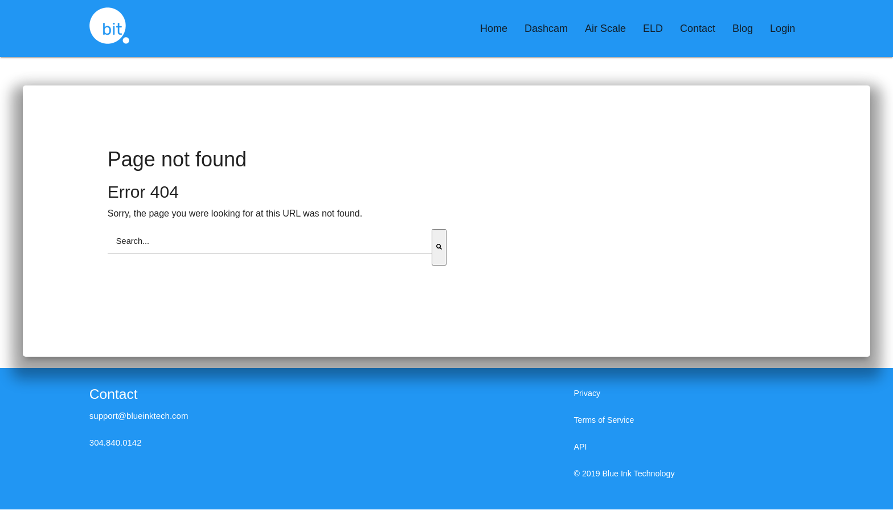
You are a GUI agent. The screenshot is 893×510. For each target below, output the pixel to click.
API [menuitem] (580, 447)
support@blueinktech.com (139, 416)
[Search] (439, 247)
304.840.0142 (115, 443)
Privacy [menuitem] (587, 394)
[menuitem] (494, 28)
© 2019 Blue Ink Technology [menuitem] (627, 474)
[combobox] (270, 242)
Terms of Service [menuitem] (605, 421)
